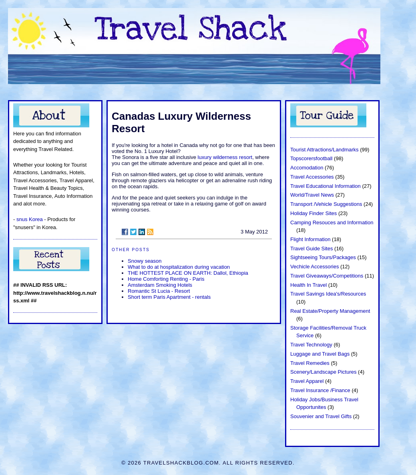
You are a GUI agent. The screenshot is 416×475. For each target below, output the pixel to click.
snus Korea (29, 219)
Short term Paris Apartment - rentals (169, 297)
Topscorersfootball (311, 158)
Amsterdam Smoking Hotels (160, 285)
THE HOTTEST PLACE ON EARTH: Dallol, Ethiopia (188, 273)
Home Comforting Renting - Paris (166, 279)
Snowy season (145, 261)
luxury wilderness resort (224, 157)
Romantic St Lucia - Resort (159, 291)
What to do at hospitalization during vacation (179, 267)
